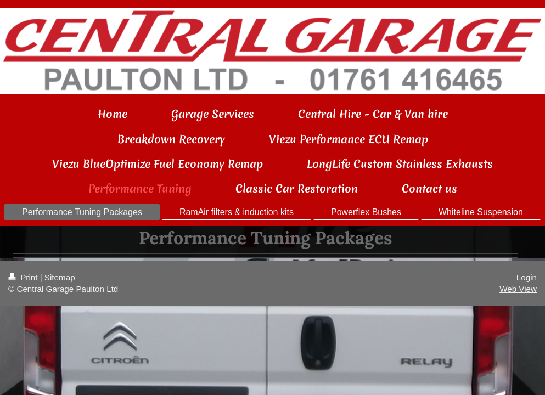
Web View (518, 289)
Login (526, 277)
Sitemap (59, 277)
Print (24, 277)
